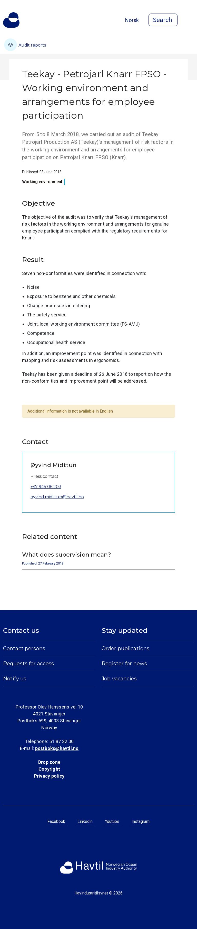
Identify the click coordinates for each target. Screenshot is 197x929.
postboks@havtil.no (57, 748)
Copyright (49, 769)
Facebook (56, 821)
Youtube (112, 821)
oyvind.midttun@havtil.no (57, 496)
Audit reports (25, 44)
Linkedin (85, 821)
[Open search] (163, 20)
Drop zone (49, 762)
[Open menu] (191, 20)
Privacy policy (49, 776)
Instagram (141, 821)
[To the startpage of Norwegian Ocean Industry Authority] (11, 20)
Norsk (132, 20)
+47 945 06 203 (46, 486)
